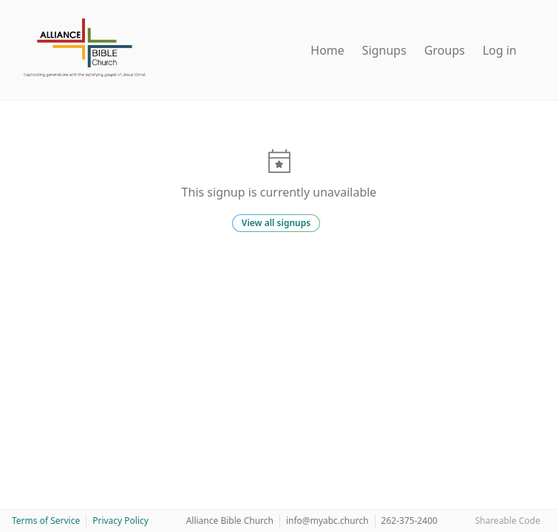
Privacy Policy (120, 520)
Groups (444, 50)
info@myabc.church (327, 520)
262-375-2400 (409, 520)
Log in (500, 50)
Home (327, 50)
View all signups (276, 222)
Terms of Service (46, 520)
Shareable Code (507, 520)
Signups (384, 50)
